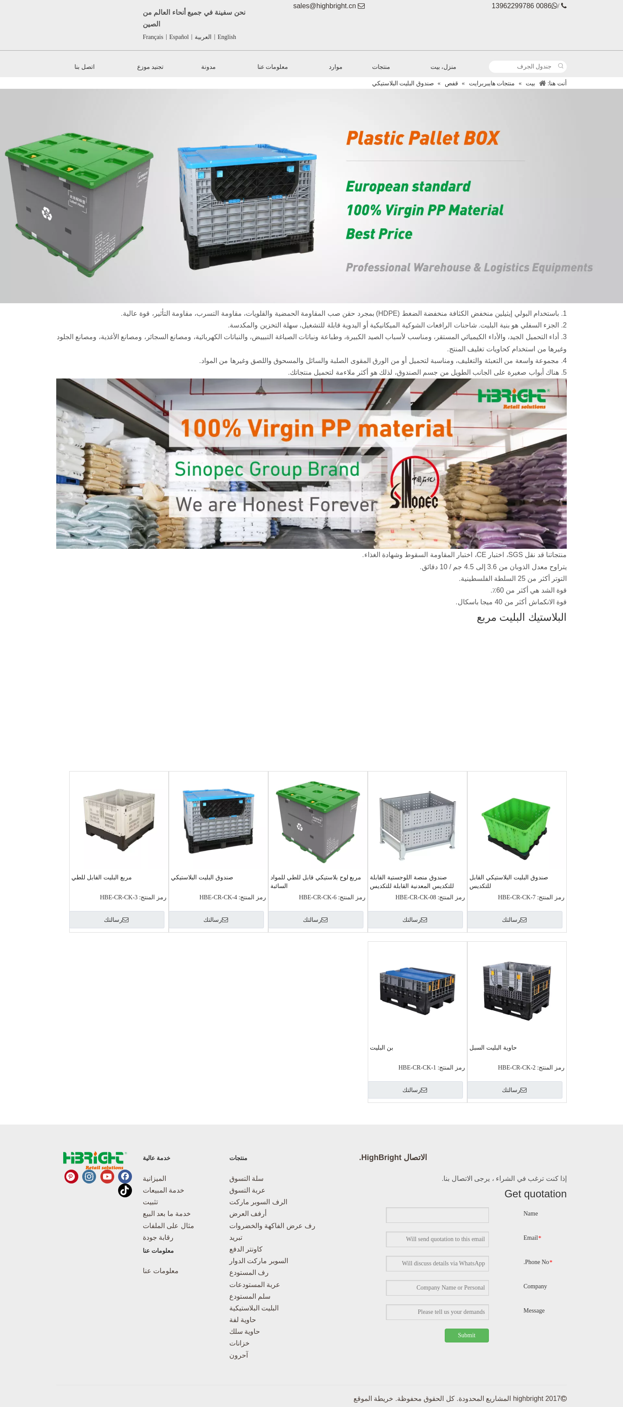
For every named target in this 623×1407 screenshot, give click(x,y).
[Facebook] (125, 1176)
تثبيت (150, 1202)
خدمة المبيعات (163, 1190)
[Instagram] (89, 1176)
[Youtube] (107, 1176)
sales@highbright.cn (324, 6)
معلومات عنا (161, 1270)
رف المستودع (249, 1272)
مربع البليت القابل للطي (101, 877)
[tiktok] (125, 1190)
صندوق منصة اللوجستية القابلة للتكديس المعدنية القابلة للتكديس (412, 881)
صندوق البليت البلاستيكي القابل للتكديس (508, 881)
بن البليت (381, 1047)
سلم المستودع (249, 1296)
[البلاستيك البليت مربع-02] (311, 463)
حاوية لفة (242, 1319)
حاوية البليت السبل (493, 1047)
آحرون (238, 1355)
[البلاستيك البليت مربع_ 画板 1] (311, 196)
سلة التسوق (246, 1178)
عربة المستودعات (254, 1284)
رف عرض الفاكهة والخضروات (272, 1225)
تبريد (235, 1237)
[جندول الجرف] (522, 66)
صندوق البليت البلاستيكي (202, 877)
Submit (466, 1335)
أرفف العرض (248, 1213)
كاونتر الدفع (246, 1249)
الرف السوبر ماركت (258, 1202)
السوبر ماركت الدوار (258, 1260)
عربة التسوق (247, 1190)
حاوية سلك (244, 1331)
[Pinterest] (71, 1176)
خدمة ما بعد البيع (167, 1213)
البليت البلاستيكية (254, 1308)
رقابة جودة (158, 1237)
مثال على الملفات (168, 1225)
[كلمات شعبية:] (560, 66)
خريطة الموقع (373, 1398)
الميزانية (154, 1178)
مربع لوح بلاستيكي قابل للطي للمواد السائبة (315, 881)
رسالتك (514, 919)
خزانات (239, 1343)
